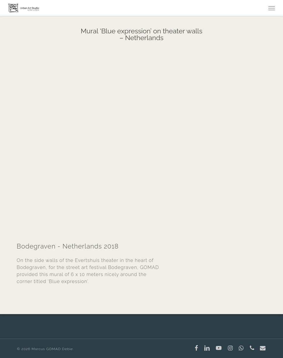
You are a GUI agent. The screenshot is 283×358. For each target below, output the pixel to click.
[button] (271, 8)
